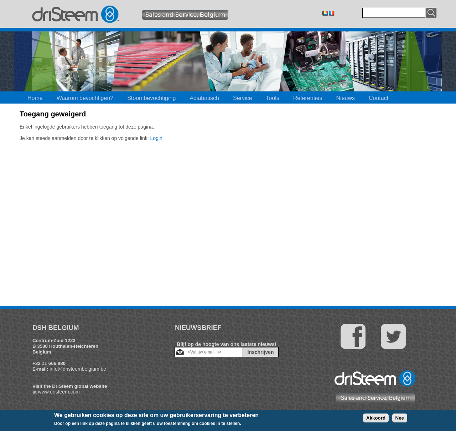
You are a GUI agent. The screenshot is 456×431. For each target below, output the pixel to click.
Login (156, 138)
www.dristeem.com (59, 392)
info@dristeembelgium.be (78, 369)
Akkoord (375, 418)
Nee (399, 418)
